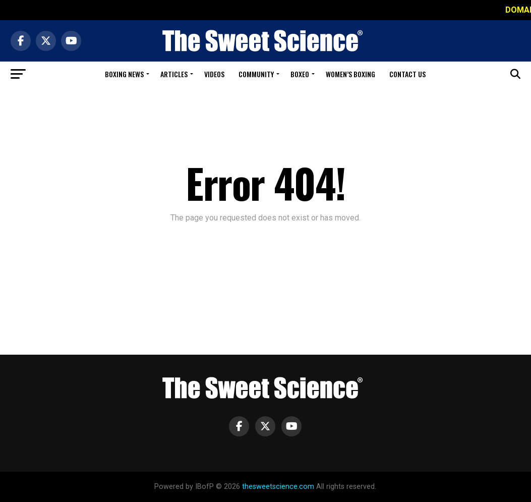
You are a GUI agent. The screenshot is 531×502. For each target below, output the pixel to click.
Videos (214, 74)
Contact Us (407, 74)
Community (256, 74)
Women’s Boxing (350, 74)
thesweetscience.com (278, 486)
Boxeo (299, 74)
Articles (174, 74)
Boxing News (124, 74)
